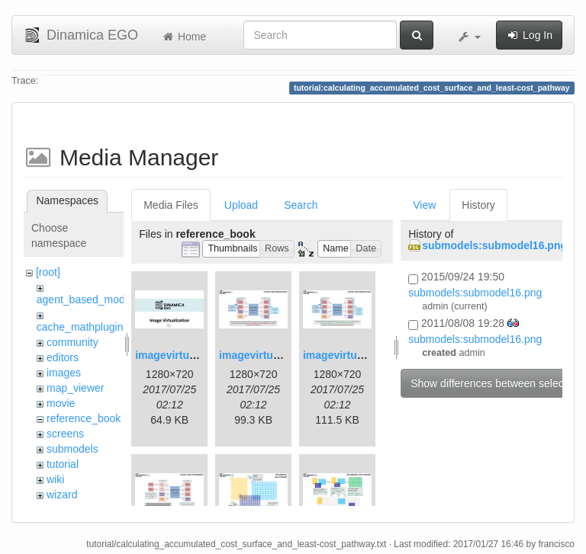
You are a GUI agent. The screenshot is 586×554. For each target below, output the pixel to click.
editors (63, 357)
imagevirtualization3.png (365, 355)
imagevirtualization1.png (197, 355)
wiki (55, 479)
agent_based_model (85, 299)
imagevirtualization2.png (281, 355)
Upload (241, 205)
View (424, 205)
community (72, 342)
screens (65, 434)
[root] (48, 272)
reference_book (84, 418)
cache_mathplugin (80, 327)
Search (300, 205)
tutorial (63, 464)
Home (183, 36)
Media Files (170, 205)
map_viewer (75, 388)
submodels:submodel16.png (494, 245)
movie (61, 403)
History (478, 205)
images (64, 373)
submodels (72, 449)
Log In (529, 35)
